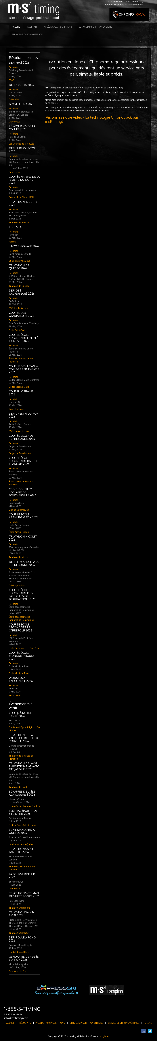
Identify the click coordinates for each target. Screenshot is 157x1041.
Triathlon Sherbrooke (19, 907)
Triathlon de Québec (19, 286)
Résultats (32, 26)
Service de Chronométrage (27, 34)
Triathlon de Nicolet (19, 557)
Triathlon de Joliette (19, 222)
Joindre (148, 1023)
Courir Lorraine (16, 409)
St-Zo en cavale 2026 (20, 260)
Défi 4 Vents (15, 99)
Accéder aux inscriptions (58, 26)
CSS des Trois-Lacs (18, 308)
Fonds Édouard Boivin (19, 952)
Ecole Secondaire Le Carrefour (24, 648)
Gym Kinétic (14, 888)
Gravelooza (14, 121)
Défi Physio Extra (17, 585)
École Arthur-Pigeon (19, 532)
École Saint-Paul (17, 330)
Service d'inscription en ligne (95, 26)
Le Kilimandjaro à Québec (21, 844)
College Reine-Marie (19, 386)
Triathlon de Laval (18, 787)
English (143, 42)
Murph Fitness (16, 695)
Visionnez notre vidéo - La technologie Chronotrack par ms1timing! (91, 119)
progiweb (104, 1036)
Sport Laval (14, 172)
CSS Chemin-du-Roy (19, 431)
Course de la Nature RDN (21, 197)
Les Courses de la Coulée (21, 143)
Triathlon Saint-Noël (19, 933)
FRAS (11, 80)
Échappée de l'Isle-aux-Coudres (24, 806)
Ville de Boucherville (19, 510)
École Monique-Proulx (20, 673)
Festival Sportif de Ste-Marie (23, 825)
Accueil (16, 26)
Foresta (12, 241)
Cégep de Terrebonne (20, 453)
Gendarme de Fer (17, 971)
